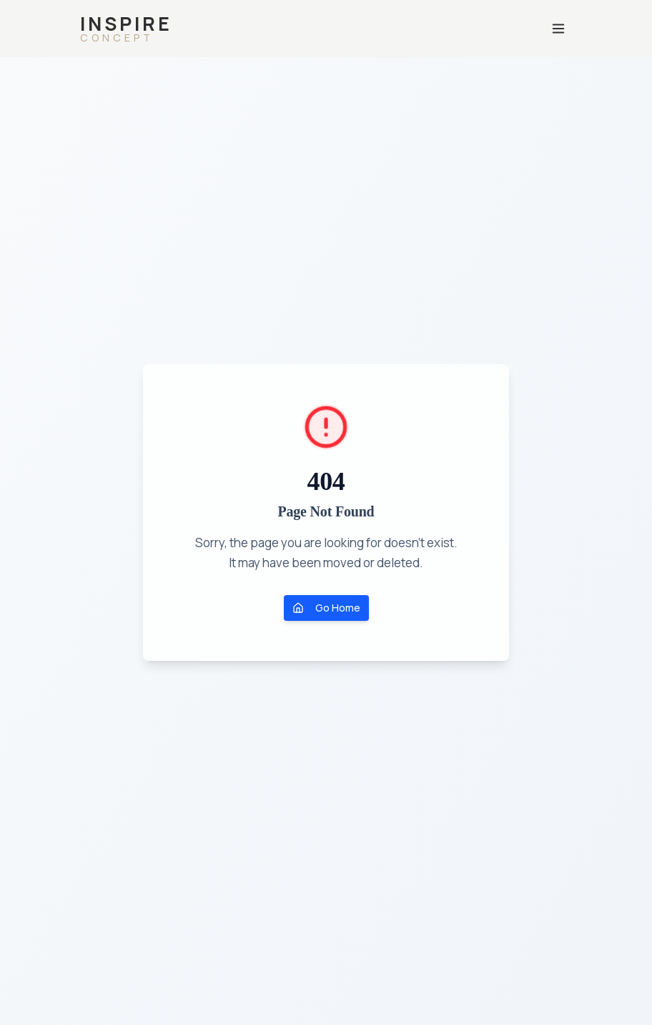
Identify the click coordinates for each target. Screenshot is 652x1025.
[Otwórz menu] (558, 28)
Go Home (326, 607)
